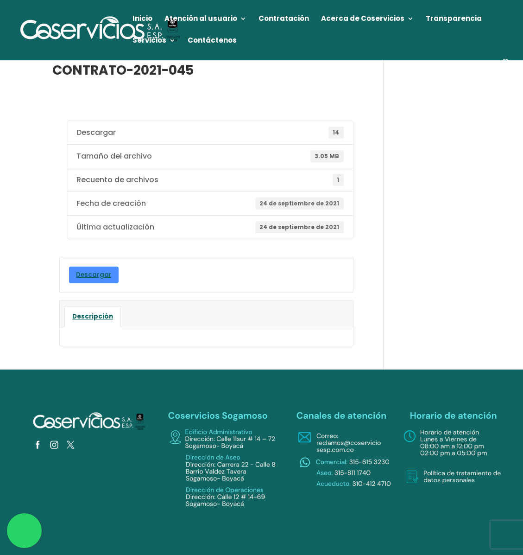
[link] (101, 29)
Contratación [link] (283, 19)
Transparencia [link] (454, 19)
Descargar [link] (94, 274)
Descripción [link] (92, 316)
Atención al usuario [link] (200, 19)
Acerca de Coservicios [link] (362, 19)
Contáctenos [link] (212, 41)
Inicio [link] (142, 19)
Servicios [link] (149, 41)
